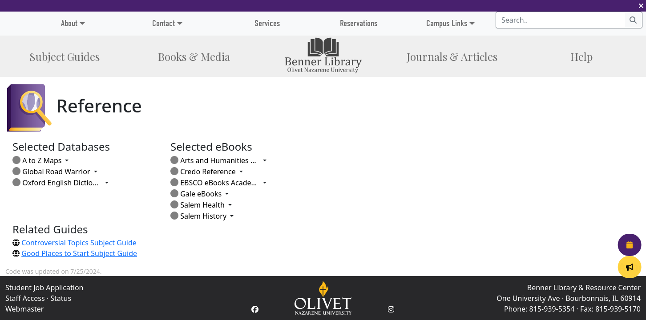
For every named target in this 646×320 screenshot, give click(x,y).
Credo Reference (203, 171)
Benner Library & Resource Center (584, 287)
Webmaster (24, 309)
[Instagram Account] (391, 309)
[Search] (633, 20)
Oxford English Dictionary (56, 183)
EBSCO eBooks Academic (214, 183)
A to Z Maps (36, 160)
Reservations (358, 23)
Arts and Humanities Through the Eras (214, 160)
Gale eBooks (196, 194)
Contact (163, 23)
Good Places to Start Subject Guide (79, 253)
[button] (641, 5)
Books (194, 56)
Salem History (198, 216)
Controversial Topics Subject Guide (79, 243)
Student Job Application (44, 287)
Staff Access (25, 298)
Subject (64, 56)
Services (267, 23)
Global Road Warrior (51, 171)
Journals (452, 56)
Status (60, 298)
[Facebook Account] (254, 309)
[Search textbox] (560, 20)
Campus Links (446, 23)
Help (581, 56)
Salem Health (197, 205)
